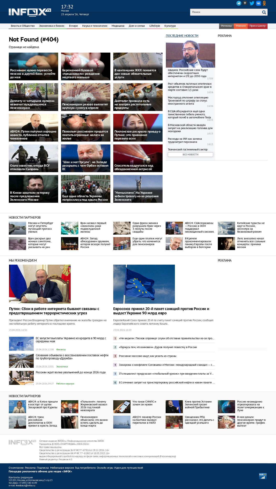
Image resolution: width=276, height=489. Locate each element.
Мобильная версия (62, 467)
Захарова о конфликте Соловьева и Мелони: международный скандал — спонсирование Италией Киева (167, 364)
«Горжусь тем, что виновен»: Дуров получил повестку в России (158, 347)
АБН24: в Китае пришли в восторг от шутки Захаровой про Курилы (43, 404)
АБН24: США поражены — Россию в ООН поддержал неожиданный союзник (199, 227)
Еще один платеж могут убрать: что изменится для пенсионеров (147, 241)
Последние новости (182, 36)
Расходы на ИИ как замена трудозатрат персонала (185, 140)
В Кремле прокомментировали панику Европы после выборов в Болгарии (198, 243)
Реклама (30, 467)
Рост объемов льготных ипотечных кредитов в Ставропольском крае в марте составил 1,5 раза (190, 87)
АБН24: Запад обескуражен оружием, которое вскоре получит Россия (95, 243)
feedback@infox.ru (25, 485)
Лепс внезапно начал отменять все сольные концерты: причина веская (251, 243)
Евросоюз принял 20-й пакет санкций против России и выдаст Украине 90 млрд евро (161, 311)
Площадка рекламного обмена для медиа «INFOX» (40, 471)
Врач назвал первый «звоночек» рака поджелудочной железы (93, 227)
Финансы (61, 349)
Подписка (43, 467)
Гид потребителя (85, 467)
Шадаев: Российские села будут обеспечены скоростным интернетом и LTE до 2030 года (188, 73)
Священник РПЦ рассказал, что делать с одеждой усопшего (199, 419)
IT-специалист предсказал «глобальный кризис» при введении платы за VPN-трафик (167, 373)
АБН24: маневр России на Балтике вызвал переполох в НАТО (147, 419)
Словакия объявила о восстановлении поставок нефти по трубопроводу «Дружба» (72, 356)
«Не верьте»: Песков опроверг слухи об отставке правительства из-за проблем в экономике (167, 338)
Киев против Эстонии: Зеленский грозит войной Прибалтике (198, 404)
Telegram (238, 3)
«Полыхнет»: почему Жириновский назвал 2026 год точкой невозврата (93, 406)
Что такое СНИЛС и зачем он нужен (144, 403)
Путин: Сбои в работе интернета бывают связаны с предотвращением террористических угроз (54, 311)
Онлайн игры (105, 467)
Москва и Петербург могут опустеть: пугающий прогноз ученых (40, 227)
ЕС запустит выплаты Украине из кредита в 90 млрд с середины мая (71, 339)
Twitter (251, 3)
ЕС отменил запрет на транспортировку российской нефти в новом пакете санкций (167, 382)
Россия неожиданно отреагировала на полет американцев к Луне (250, 406)
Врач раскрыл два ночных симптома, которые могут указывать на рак (39, 243)
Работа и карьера (65, 383)
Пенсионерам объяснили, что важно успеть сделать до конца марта (94, 421)
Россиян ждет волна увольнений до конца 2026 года (71, 372)
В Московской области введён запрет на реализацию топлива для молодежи (190, 128)
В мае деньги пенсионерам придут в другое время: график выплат (251, 421)
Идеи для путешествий (128, 467)
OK (265, 3)
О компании (16, 467)
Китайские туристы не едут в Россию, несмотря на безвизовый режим (250, 227)
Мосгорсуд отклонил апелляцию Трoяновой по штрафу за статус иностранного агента (188, 100)
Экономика (62, 366)
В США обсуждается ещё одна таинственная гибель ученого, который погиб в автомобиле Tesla (189, 114)
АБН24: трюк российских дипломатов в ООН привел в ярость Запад (42, 421)
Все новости (190, 154)
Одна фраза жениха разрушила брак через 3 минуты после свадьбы (147, 227)
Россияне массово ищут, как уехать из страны (147, 356)
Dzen (245, 3)
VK (258, 3)
